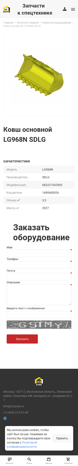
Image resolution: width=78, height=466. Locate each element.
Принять (62, 438)
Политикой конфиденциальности (22, 444)
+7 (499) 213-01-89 (15, 412)
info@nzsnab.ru (13, 406)
